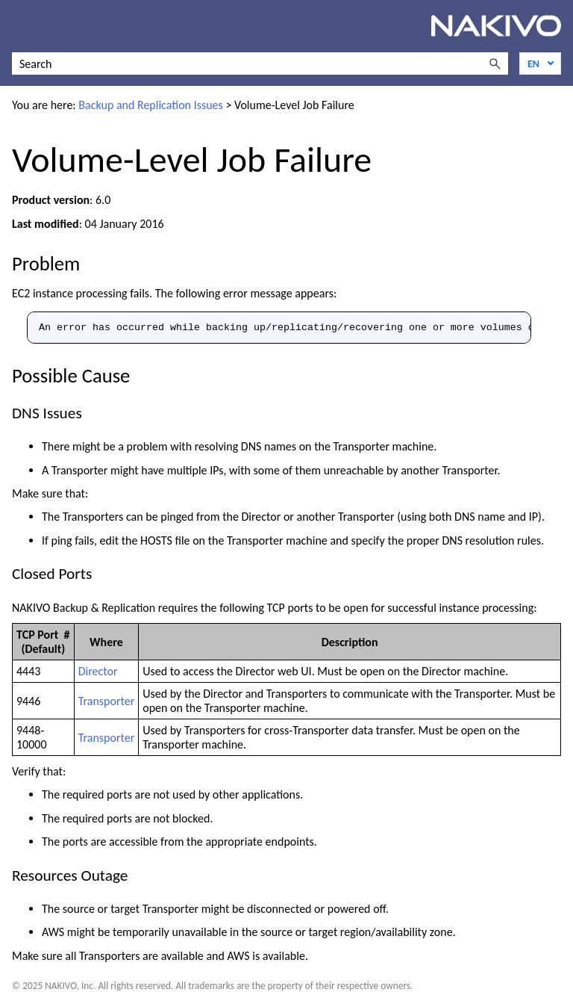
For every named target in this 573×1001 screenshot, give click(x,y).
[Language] (540, 63)
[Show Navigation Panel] (20, 26)
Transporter (106, 701)
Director (98, 671)
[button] (494, 63)
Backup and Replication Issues (150, 105)
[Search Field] (260, 63)
